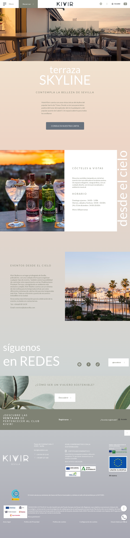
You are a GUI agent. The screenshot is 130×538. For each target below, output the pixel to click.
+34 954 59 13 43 (42, 454)
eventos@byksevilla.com (25, 307)
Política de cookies (59, 522)
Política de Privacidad (31, 522)
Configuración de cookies (88, 522)
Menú (11, 4)
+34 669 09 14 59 (20, 304)
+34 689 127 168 (42, 458)
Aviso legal (7, 522)
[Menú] (4, 4)
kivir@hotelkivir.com (41, 450)
